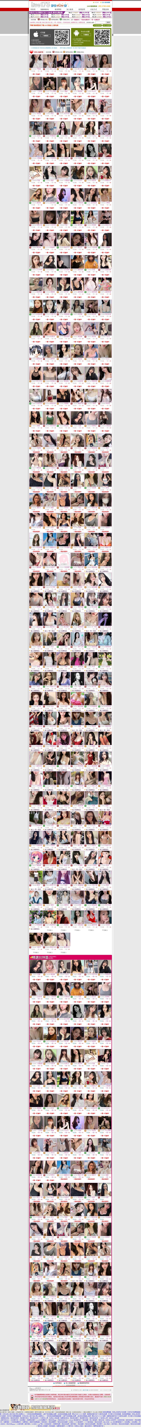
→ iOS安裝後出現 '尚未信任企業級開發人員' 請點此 (43, 48)
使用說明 (81, 9)
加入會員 (70, 9)
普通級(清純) (66, 19)
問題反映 (105, 9)
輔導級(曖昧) (55, 19)
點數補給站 (45, 9)
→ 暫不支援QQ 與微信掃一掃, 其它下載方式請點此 (72, 48)
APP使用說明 (97, 25)
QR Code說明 (107, 25)
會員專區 (58, 9)
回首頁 (33, 9)
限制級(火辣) (44, 19)
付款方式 (93, 9)
